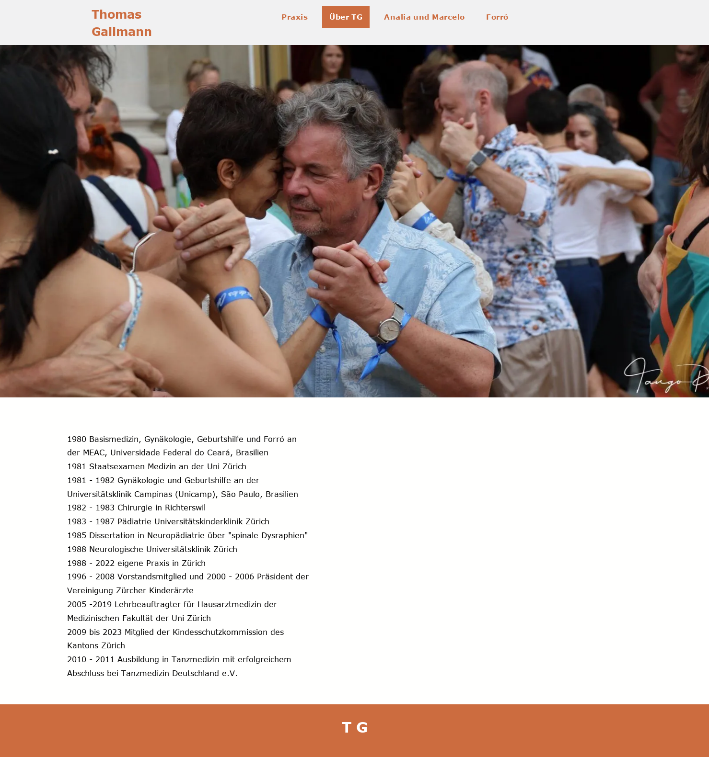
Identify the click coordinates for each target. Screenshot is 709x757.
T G (355, 726)
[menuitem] (298, 17)
